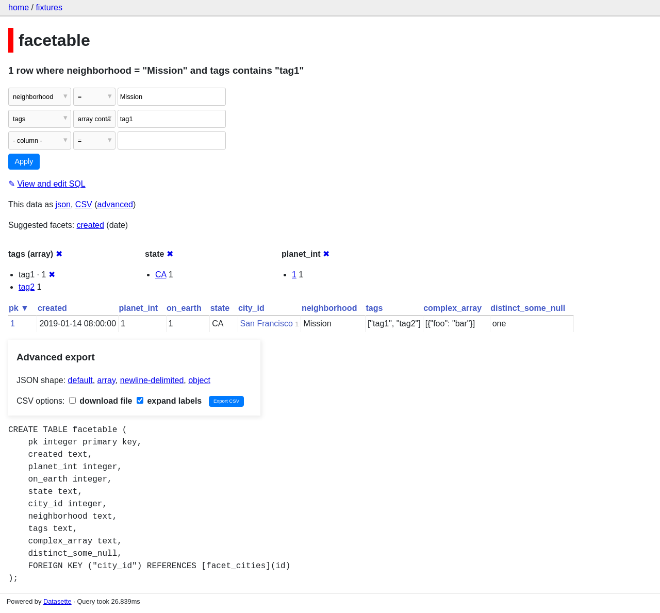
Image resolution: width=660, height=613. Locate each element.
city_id (251, 308)
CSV (83, 204)
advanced (115, 204)
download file (101, 400)
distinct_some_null (527, 308)
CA (160, 274)
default (80, 380)
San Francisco (266, 323)
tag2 (27, 287)
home (18, 7)
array (106, 380)
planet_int (138, 308)
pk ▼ (19, 308)
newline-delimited (152, 380)
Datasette (57, 601)
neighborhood (329, 308)
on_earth (184, 308)
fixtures (49, 7)
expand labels (169, 400)
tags (374, 308)
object (199, 380)
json (63, 204)
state (219, 308)
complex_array (452, 308)
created (90, 225)
